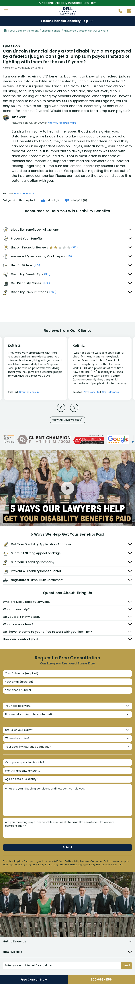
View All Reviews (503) (67, 420)
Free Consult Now (34, 979)
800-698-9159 (101, 979)
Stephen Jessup (29, 392)
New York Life (92, 392)
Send (126, 965)
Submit (67, 847)
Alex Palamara (110, 392)
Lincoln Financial (51, 30)
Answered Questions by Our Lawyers (86, 30)
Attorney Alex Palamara (62, 123)
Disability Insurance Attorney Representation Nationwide (67, 11)
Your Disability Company (24, 30)
